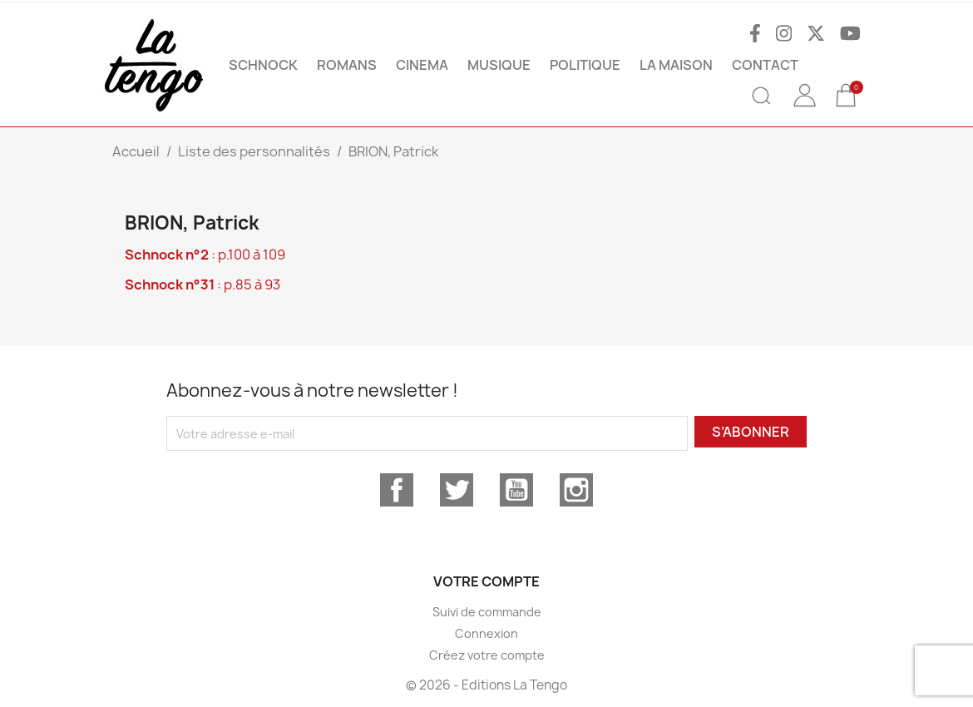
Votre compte (486, 581)
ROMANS (347, 65)
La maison (676, 65)
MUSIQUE (499, 65)
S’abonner (750, 432)
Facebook (396, 490)
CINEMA (422, 65)
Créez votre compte (487, 655)
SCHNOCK (263, 65)
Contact (765, 65)
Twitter (456, 490)
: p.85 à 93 (202, 284)
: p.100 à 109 (205, 254)
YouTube (516, 490)
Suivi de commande (486, 612)
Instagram (576, 490)
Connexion (486, 633)
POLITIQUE (585, 65)
